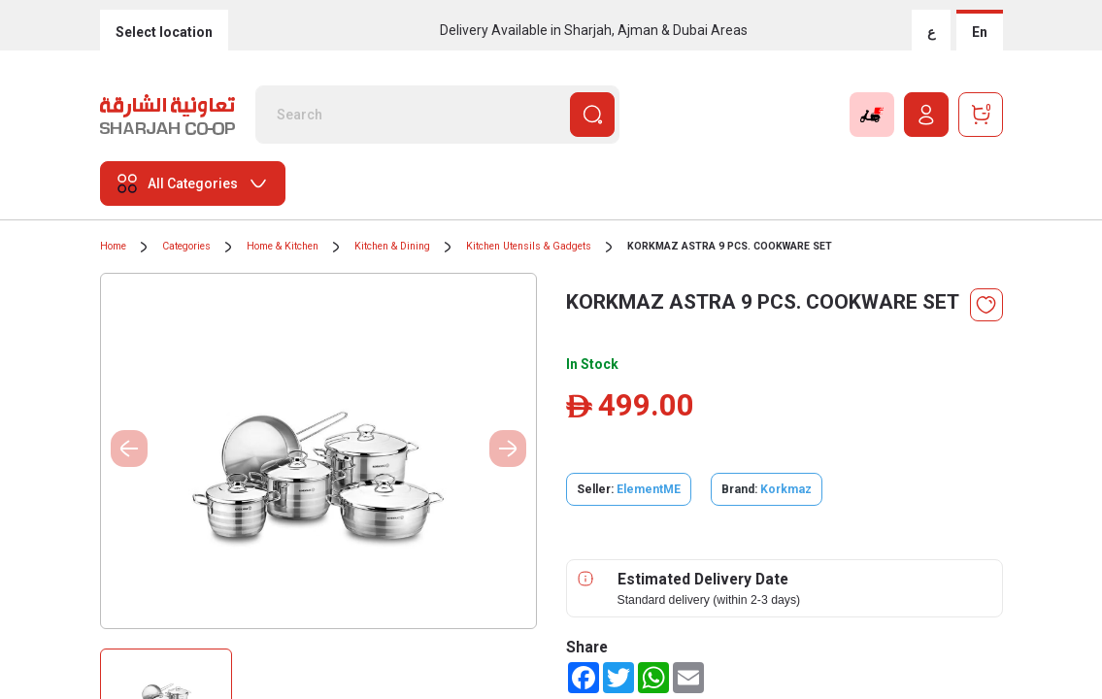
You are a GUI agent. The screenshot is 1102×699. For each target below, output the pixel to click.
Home (113, 246)
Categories (186, 246)
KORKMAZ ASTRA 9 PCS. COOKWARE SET (729, 246)
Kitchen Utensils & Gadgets (528, 246)
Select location (164, 32)
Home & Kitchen (282, 246)
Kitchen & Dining (392, 246)
